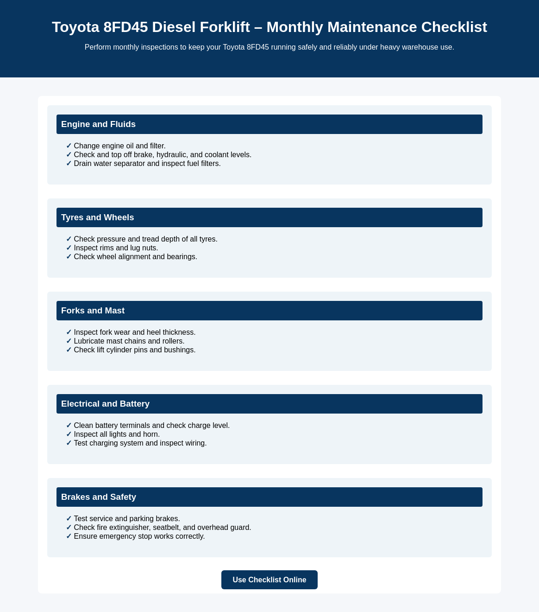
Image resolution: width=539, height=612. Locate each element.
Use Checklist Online (269, 580)
